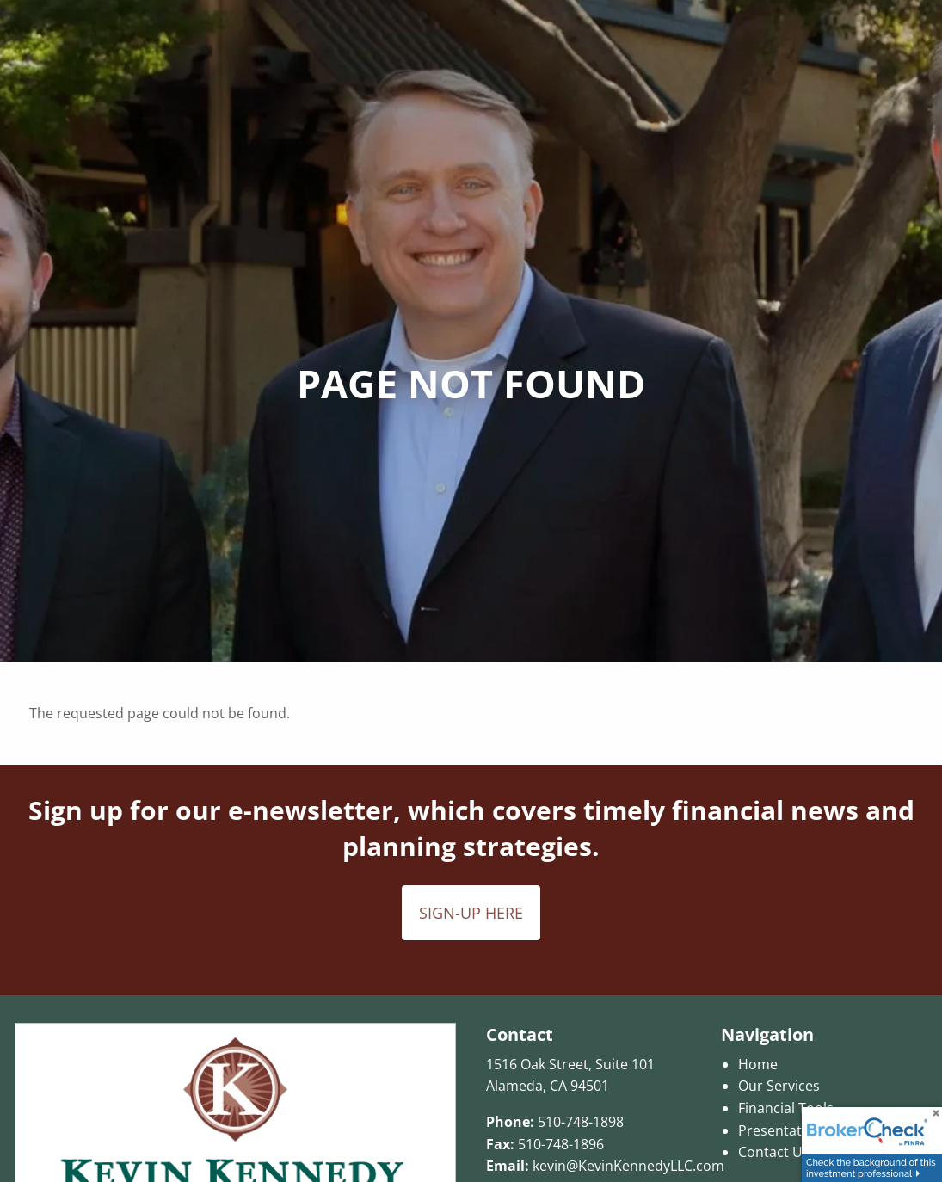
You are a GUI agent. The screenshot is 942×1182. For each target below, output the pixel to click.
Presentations (783, 1130)
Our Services (779, 1085)
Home (758, 1064)
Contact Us (774, 1151)
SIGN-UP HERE (471, 912)
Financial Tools (786, 1108)
